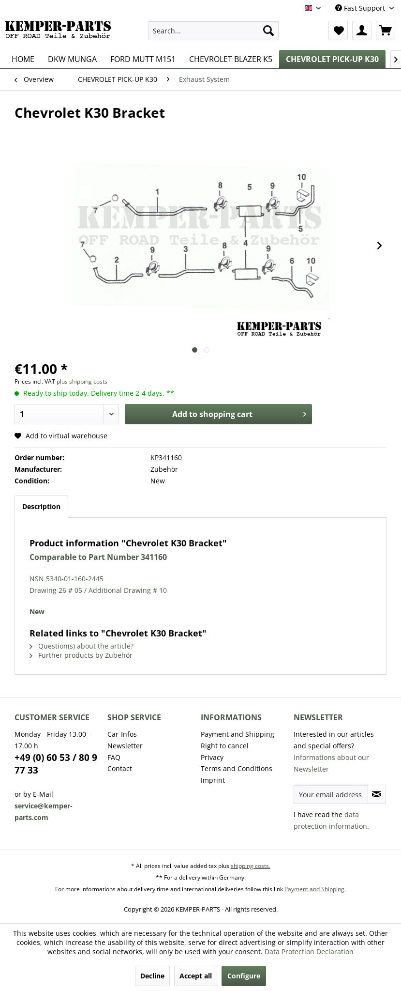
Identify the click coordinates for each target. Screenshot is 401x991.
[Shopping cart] (385, 30)
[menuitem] (213, 30)
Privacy (212, 757)
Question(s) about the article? (82, 645)
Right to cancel (225, 745)
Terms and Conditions (236, 768)
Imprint (213, 780)
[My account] (361, 30)
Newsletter (125, 745)
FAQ (113, 757)
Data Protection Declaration (309, 951)
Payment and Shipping (237, 734)
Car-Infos (122, 734)
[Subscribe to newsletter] (377, 794)
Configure (243, 975)
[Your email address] (331, 794)
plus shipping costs (82, 381)
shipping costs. (250, 866)
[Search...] (213, 30)
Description (41, 506)
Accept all (195, 975)
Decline (152, 975)
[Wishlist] (338, 30)
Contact (119, 768)
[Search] (268, 30)
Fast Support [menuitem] (361, 8)
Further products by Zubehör (81, 655)
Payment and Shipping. (315, 889)
